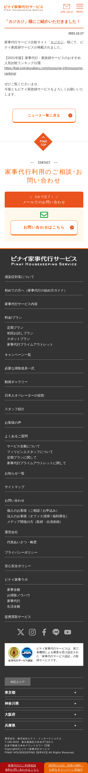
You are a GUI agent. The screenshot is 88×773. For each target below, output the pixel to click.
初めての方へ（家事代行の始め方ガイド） (36, 290)
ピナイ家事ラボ (16, 579)
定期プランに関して (22, 457)
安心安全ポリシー (18, 566)
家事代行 (13, 601)
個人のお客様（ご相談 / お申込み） (33, 510)
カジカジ (57, 42)
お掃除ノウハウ (18, 595)
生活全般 (13, 606)
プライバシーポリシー (21, 552)
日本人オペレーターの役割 (24, 395)
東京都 (10, 692)
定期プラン (15, 327)
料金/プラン (13, 317)
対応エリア (18, 682)
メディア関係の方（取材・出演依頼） (35, 522)
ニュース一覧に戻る (44, 115)
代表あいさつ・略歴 (22, 542)
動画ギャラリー (16, 382)
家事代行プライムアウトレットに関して (36, 463)
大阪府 (10, 714)
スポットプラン (18, 339)
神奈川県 (12, 703)
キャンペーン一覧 (18, 355)
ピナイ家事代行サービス (36, 749)
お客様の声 (13, 422)
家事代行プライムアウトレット (30, 344)
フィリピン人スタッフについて (30, 452)
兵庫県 (10, 725)
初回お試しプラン (20, 333)
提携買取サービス (18, 617)
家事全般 (13, 589)
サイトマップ (14, 487)
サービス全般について (23, 446)
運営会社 (11, 532)
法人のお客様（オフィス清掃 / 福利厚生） (38, 516)
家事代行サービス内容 (21, 304)
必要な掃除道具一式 (19, 368)
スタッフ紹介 (14, 409)
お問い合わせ (14, 500)
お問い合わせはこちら (44, 227)
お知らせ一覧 (14, 473)
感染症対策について (19, 277)
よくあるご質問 (16, 436)
